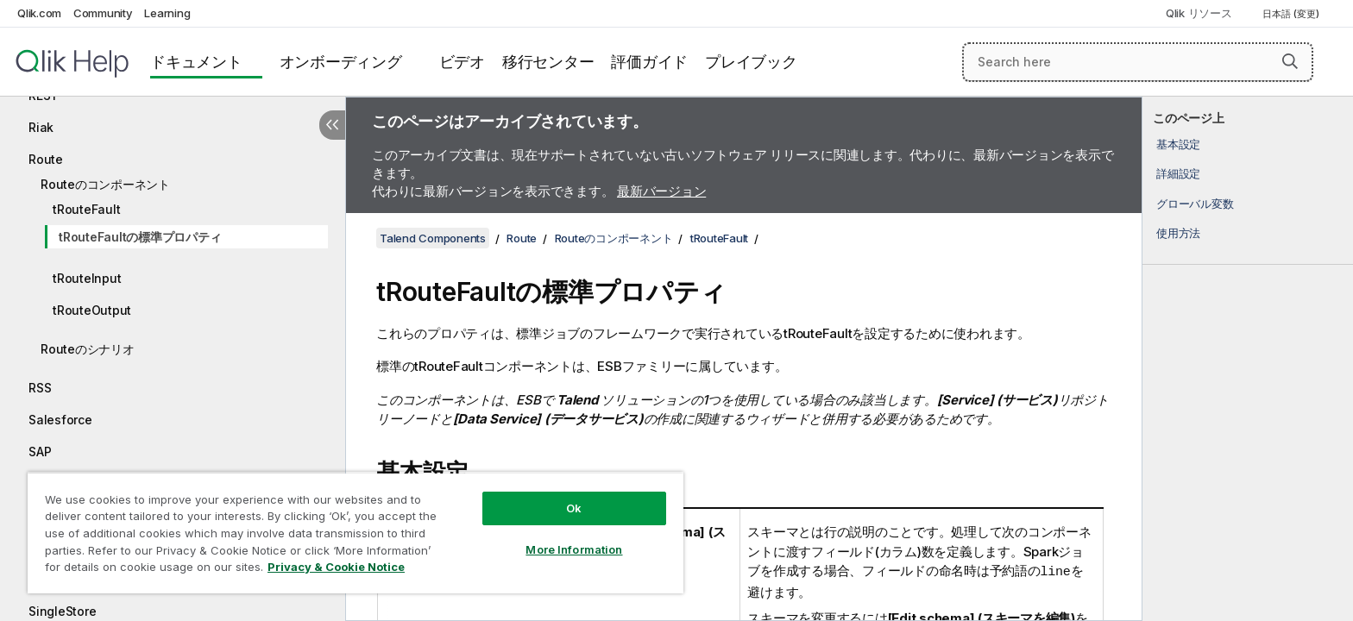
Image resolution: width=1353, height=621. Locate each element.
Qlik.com (39, 13)
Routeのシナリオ (88, 349)
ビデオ (462, 62)
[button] (1290, 61)
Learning (167, 13)
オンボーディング (341, 62)
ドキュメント (196, 62)
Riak (40, 127)
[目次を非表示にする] (332, 125)
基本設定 (1178, 144)
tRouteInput (87, 278)
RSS (39, 387)
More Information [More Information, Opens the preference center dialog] (573, 549)
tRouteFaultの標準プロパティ (140, 236)
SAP (39, 451)
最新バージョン (661, 191)
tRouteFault (86, 209)
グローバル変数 (1194, 203)
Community (103, 13)
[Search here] (1138, 62)
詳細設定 (1178, 173)
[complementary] (1247, 359)
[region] (355, 532)
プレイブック (751, 62)
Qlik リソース (1199, 13)
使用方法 (1178, 233)
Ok (574, 508)
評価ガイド (649, 62)
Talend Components (433, 238)
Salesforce (60, 419)
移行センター (548, 62)
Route (45, 159)
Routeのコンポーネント (105, 184)
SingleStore (62, 611)
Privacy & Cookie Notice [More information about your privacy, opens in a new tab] (336, 567)
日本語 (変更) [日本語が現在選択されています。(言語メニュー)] (1292, 14)
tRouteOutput (92, 310)
